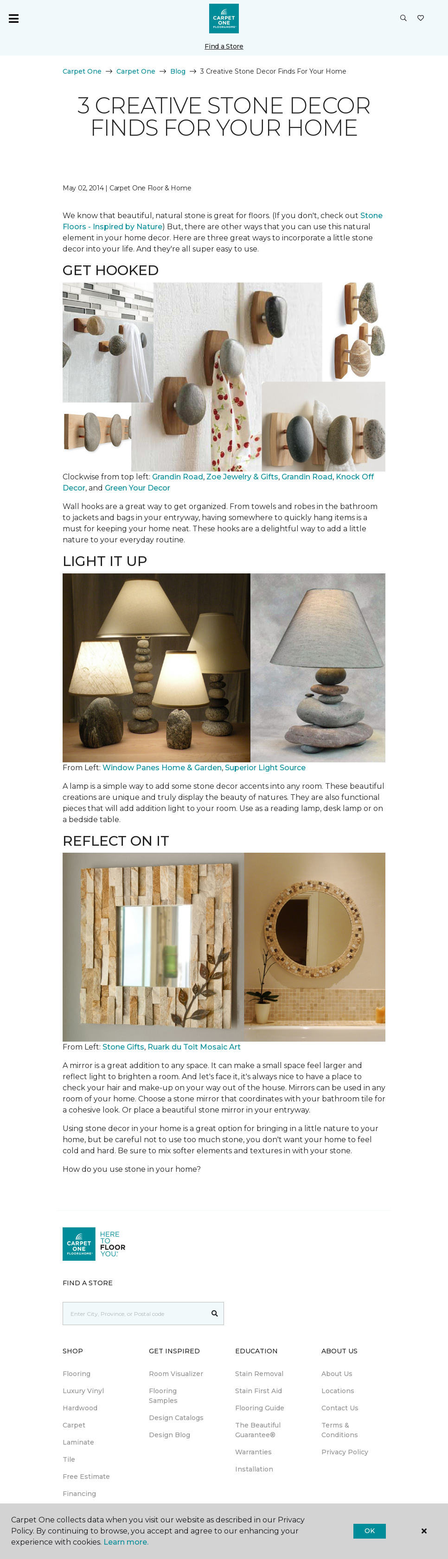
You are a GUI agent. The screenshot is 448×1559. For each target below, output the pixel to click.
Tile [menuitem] (69, 1459)
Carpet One (82, 71)
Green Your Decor (137, 488)
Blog (178, 71)
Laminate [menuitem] (78, 1442)
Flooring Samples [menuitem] (163, 1396)
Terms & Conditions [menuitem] (339, 1430)
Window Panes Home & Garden (162, 767)
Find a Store (224, 46)
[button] (403, 18)
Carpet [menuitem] (74, 1425)
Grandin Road (177, 476)
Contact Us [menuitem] (339, 1408)
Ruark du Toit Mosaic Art (194, 1047)
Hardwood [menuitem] (80, 1408)
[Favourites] (420, 18)
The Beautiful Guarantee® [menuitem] (258, 1430)
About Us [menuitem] (336, 1374)
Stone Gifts (123, 1047)
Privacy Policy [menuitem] (344, 1452)
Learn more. (125, 1542)
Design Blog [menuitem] (169, 1435)
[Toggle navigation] (13, 19)
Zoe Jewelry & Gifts (242, 476)
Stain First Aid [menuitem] (258, 1391)
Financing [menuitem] (79, 1494)
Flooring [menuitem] (76, 1374)
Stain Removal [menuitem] (259, 1374)
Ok (369, 1531)
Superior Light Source (265, 767)
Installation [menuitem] (254, 1469)
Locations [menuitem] (337, 1391)
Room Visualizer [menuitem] (176, 1374)
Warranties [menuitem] (253, 1452)
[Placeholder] (134, 1313)
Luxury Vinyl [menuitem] (83, 1391)
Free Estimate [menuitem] (86, 1476)
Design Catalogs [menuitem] (176, 1418)
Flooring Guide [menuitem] (259, 1408)
